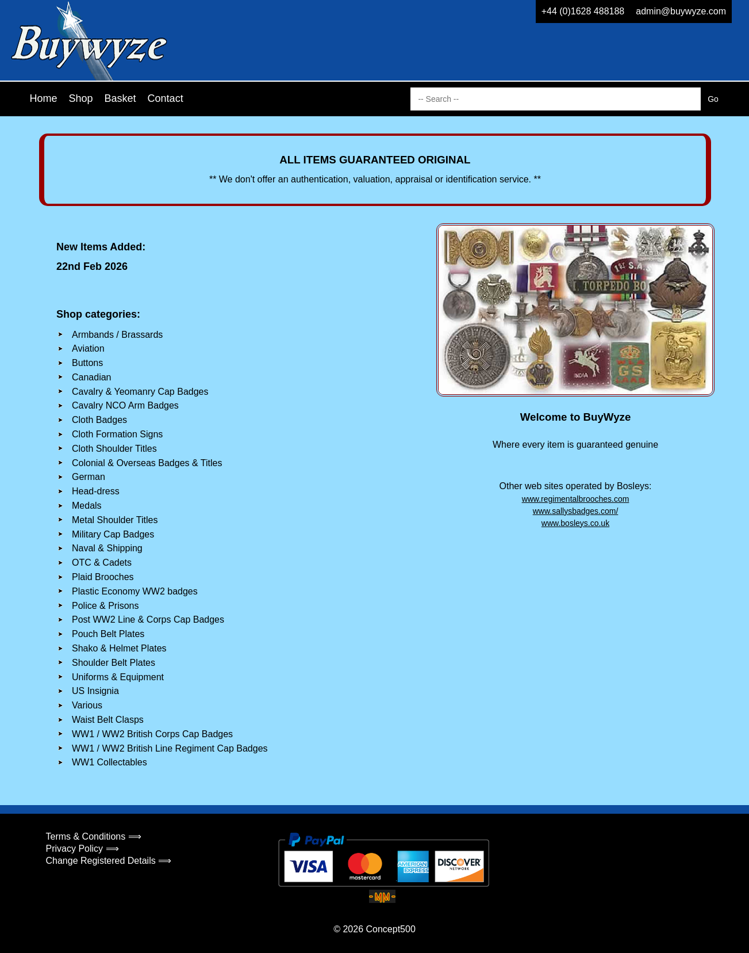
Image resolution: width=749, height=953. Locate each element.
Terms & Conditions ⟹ (93, 836)
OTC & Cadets (102, 562)
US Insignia (95, 691)
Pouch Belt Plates (108, 634)
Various (87, 705)
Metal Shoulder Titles (115, 520)
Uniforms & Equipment (118, 677)
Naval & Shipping (107, 548)
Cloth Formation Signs (117, 434)
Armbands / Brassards (117, 335)
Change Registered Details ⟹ (109, 861)
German (88, 477)
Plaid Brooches (103, 577)
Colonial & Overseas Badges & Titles (147, 463)
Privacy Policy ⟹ (82, 848)
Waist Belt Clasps (108, 720)
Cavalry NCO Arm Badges (125, 405)
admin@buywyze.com (681, 11)
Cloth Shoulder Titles (114, 448)
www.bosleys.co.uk (575, 523)
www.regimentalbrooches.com (575, 499)
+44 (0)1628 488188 (583, 11)
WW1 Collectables (109, 762)
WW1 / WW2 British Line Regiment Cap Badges (170, 748)
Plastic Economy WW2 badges (135, 591)
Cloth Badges (99, 420)
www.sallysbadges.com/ (576, 511)
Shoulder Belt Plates (113, 663)
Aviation (88, 348)
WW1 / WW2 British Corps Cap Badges (152, 734)
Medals (87, 505)
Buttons (87, 363)
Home (43, 98)
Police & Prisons (105, 606)
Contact (165, 98)
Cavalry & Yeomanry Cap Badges (140, 392)
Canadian (92, 377)
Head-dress (96, 491)
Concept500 (390, 929)
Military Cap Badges (113, 534)
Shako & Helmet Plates (119, 648)
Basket (120, 98)
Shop (81, 98)
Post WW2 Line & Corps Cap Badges (148, 619)
